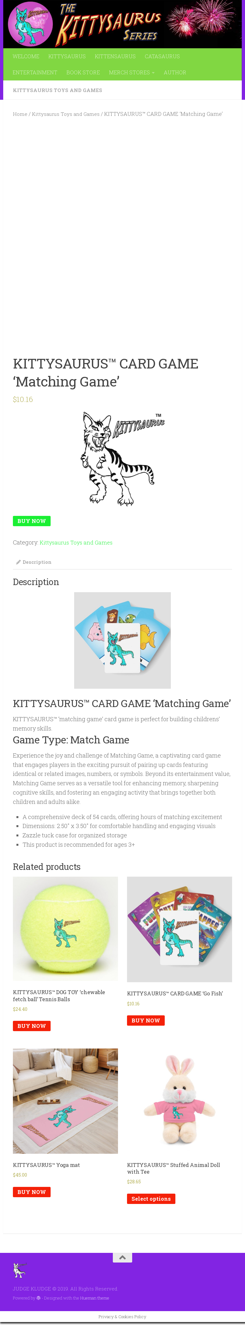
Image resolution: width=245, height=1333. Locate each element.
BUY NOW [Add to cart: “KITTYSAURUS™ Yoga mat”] (32, 1202)
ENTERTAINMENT (35, 72)
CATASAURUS (162, 56)
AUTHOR (175, 72)
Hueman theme (94, 1309)
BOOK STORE (83, 72)
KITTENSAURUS (115, 56)
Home (21, 113)
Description (35, 563)
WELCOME (26, 56)
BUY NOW (32, 521)
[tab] (35, 565)
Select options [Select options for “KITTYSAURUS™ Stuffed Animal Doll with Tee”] (153, 1209)
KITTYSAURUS (67, 56)
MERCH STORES (129, 72)
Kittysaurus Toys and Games (59, 90)
